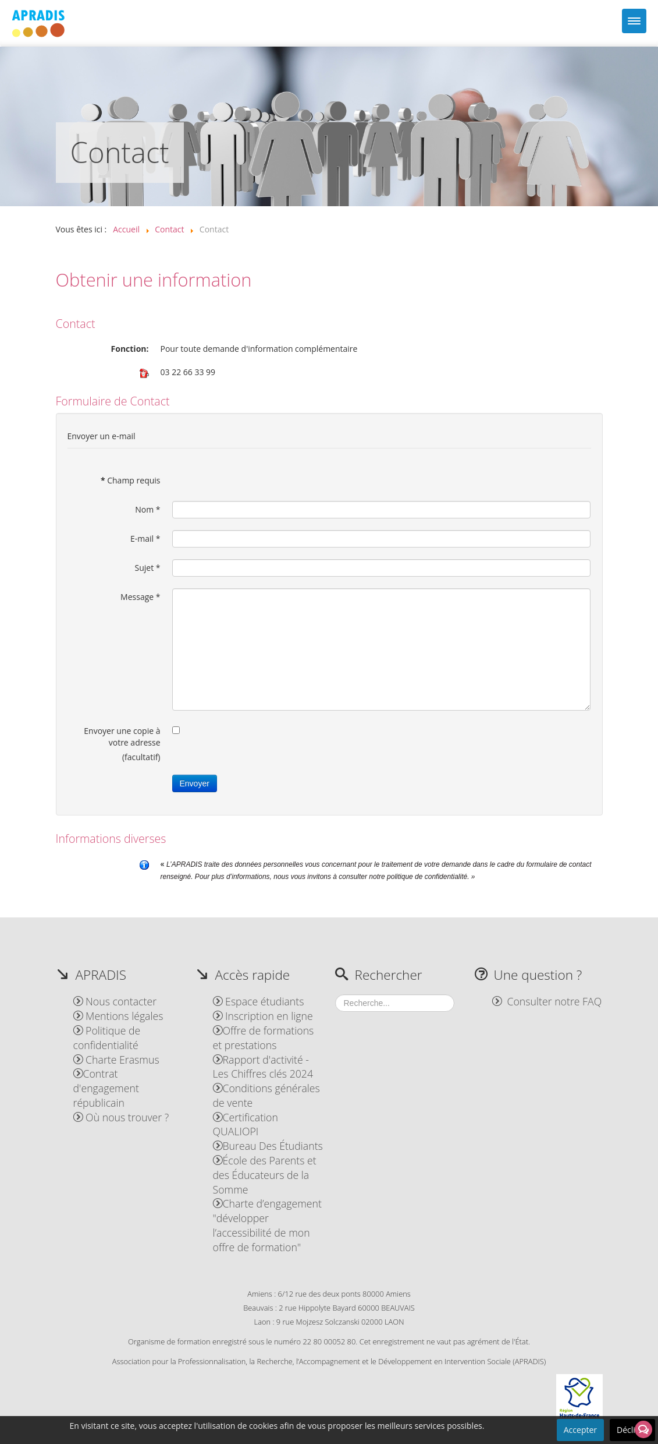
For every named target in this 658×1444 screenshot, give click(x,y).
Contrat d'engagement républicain (106, 1088)
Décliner (632, 1429)
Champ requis (131, 480)
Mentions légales (118, 1016)
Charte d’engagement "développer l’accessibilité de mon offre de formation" (267, 1225)
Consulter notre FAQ (547, 1001)
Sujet (147, 567)
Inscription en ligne (263, 1016)
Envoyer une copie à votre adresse (122, 736)
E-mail (145, 538)
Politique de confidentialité (107, 1037)
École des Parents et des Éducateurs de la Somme (264, 1174)
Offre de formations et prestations (263, 1037)
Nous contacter (115, 1001)
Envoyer (194, 783)
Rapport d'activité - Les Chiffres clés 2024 (263, 1067)
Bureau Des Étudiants (268, 1146)
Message (140, 596)
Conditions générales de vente (266, 1095)
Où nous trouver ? (121, 1117)
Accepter (580, 1429)
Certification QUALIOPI (245, 1124)
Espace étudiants (258, 1001)
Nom (147, 509)
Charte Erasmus (116, 1060)
